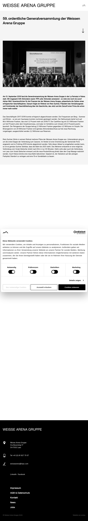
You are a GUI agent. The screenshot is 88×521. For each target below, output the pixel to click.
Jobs (12, 507)
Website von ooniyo (79, 515)
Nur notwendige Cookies (16, 287)
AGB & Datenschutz (20, 493)
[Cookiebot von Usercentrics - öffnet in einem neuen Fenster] (75, 232)
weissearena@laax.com (19, 464)
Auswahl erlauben (44, 287)
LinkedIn (13, 474)
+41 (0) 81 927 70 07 (21, 455)
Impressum (15, 488)
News (12, 503)
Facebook (21, 474)
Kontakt (14, 498)
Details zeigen (75, 280)
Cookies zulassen (72, 287)
